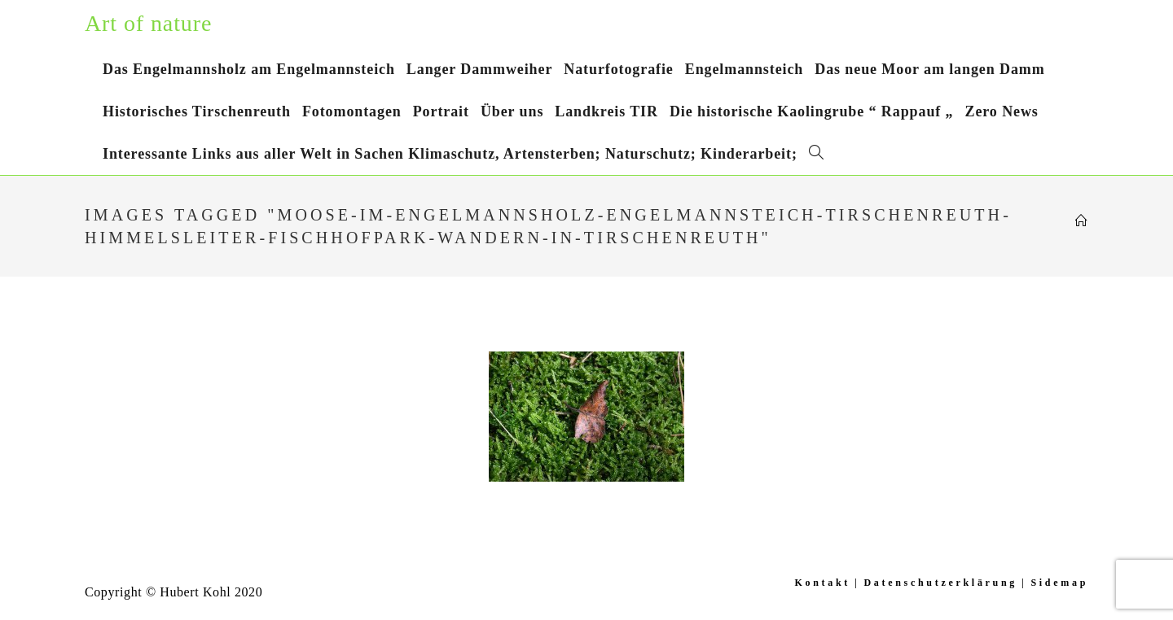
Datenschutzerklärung (940, 582)
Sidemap (1059, 582)
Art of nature (148, 23)
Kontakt (822, 582)
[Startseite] (1081, 221)
